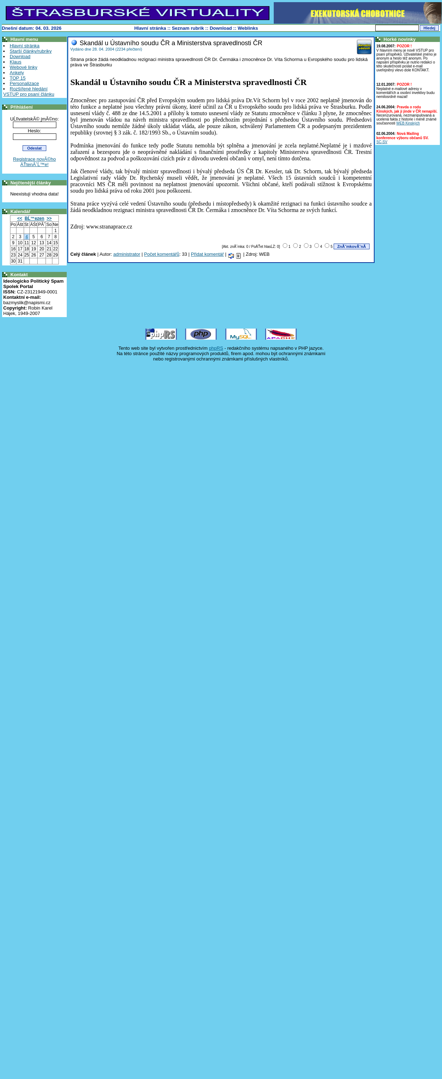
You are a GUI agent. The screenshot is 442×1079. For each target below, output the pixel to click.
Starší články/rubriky (31, 51)
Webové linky (23, 67)
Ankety (17, 72)
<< (19, 218)
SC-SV (381, 142)
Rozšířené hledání (29, 88)
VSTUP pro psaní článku (28, 94)
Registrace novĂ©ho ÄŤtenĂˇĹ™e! (34, 161)
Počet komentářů (161, 254)
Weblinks (248, 28)
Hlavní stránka (150, 28)
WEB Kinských (408, 123)
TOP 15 (17, 78)
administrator (126, 254)
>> (49, 218)
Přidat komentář (207, 254)
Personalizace (24, 83)
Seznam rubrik (188, 28)
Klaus (16, 62)
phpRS (216, 348)
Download (221, 28)
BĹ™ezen (34, 218)
